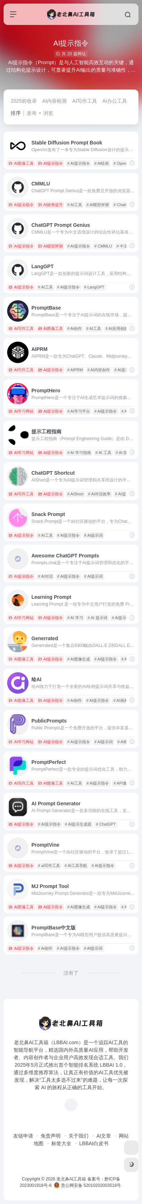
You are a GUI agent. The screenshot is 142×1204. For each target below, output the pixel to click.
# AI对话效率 (99, 494)
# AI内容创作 (98, 370)
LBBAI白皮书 (93, 1143)
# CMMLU (103, 246)
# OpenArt (122, 163)
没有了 (71, 973)
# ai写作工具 (49, 865)
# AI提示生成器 (78, 824)
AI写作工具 (84, 101)
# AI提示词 (93, 535)
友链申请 (23, 1136)
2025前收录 (24, 101)
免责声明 (51, 1136)
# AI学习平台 (78, 411)
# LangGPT (94, 287)
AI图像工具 (21, 163)
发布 (32, 113)
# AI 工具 (103, 452)
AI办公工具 (114, 101)
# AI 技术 (123, 452)
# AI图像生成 (78, 659)
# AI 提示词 (97, 618)
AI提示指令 (50, 163)
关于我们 (78, 1136)
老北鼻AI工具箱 (71, 1179)
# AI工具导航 (76, 865)
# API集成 (122, 783)
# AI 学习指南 (79, 452)
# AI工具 (74, 205)
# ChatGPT (123, 205)
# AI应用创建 (117, 328)
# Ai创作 (74, 328)
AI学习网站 (21, 411)
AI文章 (103, 1136)
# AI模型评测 (98, 205)
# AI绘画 (102, 163)
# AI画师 (120, 700)
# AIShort (75, 494)
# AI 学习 (75, 618)
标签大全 (61, 1143)
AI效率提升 (50, 205)
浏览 (48, 113)
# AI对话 (45, 576)
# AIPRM (75, 370)
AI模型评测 (50, 246)
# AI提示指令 (78, 163)
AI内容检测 (54, 101)
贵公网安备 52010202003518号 (87, 1185)
